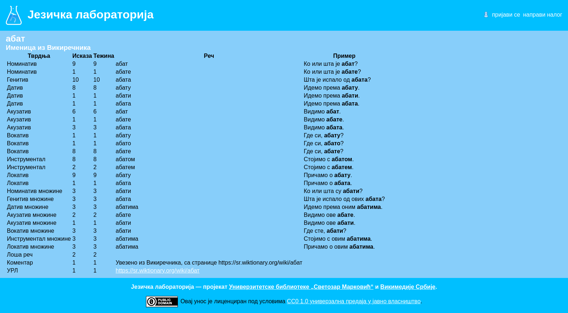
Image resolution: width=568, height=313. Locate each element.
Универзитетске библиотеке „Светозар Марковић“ (301, 287)
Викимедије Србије (407, 287)
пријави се (506, 15)
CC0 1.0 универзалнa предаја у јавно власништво (354, 301)
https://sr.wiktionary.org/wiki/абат (158, 270)
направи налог (542, 15)
